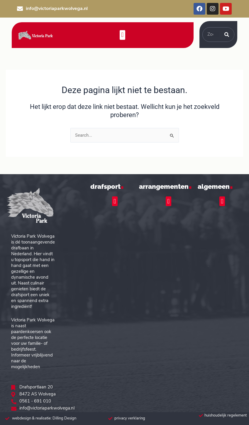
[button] (122, 35)
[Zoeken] (226, 35)
